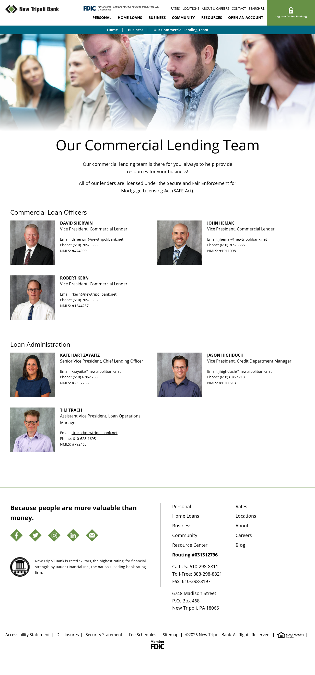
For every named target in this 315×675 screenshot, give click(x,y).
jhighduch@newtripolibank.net (245, 371)
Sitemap (171, 634)
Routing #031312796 (195, 555)
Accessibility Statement (27, 634)
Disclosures (67, 634)
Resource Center (189, 545)
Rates (175, 8)
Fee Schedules (142, 634)
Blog (240, 545)
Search (257, 8)
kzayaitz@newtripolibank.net (96, 371)
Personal (101, 17)
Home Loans (130, 17)
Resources (211, 17)
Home (112, 29)
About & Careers (215, 8)
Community (183, 17)
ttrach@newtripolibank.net (95, 432)
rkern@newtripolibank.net (94, 294)
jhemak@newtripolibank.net (243, 239)
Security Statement (104, 634)
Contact (239, 8)
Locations (190, 8)
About (242, 525)
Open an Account (245, 17)
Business (157, 17)
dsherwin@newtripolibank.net (97, 239)
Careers (244, 535)
